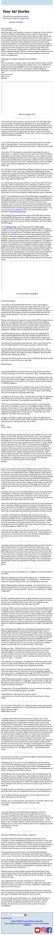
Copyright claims (7, 918)
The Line (22, 690)
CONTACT (27, 925)
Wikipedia (9, 227)
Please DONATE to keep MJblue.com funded (27, 921)
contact (22, 18)
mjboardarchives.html (17, 211)
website (9, 215)
